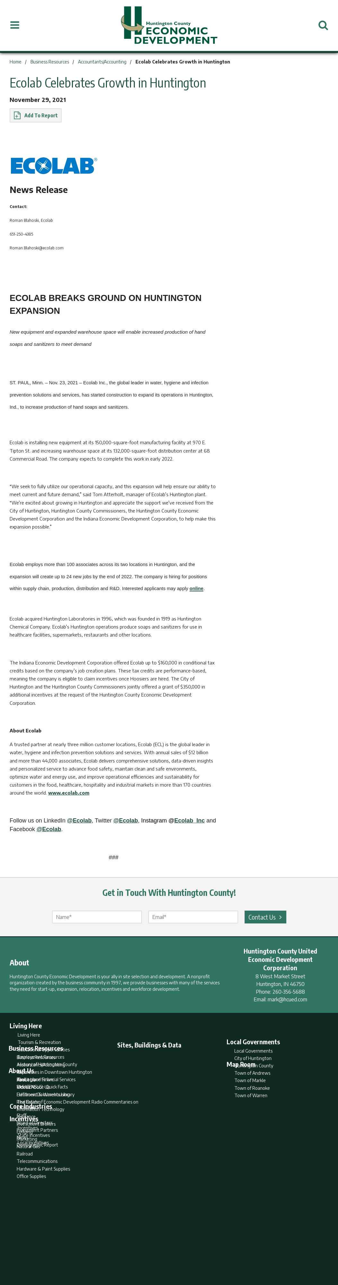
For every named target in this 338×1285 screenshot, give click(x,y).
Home (115, 1255)
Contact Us (266, 917)
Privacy (197, 1255)
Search (136, 1255)
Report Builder (166, 1255)
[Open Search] (323, 25)
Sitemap (220, 1255)
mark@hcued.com (287, 999)
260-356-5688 (289, 992)
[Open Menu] (15, 25)
